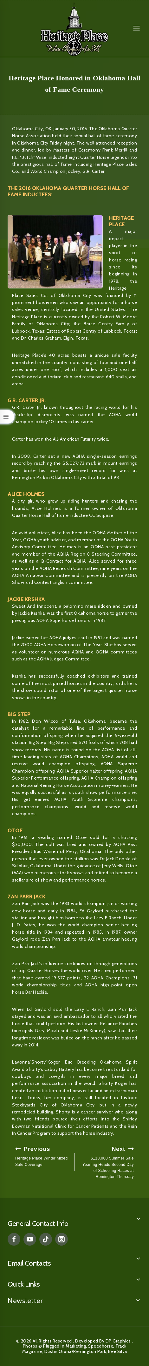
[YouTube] (29, 1239)
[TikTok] (45, 1239)
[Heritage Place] (74, 28)
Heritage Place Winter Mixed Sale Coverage (43, 1156)
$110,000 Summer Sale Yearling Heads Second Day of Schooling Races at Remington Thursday (106, 1162)
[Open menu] (136, 28)
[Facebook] (14, 1239)
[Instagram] (61, 1239)
